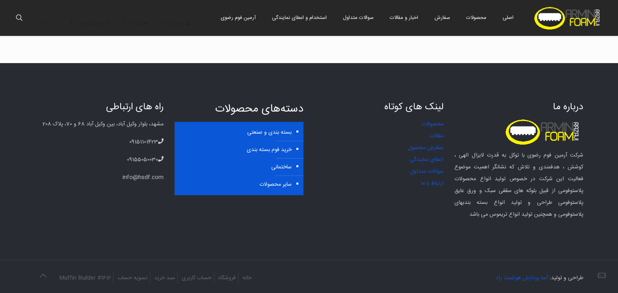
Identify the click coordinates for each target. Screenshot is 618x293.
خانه (246, 278)
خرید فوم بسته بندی (269, 150)
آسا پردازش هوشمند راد (522, 278)
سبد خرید (164, 278)
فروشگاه (227, 278)
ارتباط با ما (432, 183)
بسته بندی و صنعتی (269, 132)
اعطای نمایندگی (426, 159)
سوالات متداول (426, 171)
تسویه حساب (132, 278)
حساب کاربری (197, 278)
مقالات (436, 136)
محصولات (432, 124)
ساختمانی (281, 167)
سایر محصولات (275, 184)
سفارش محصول (425, 148)
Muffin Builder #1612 (85, 278)
